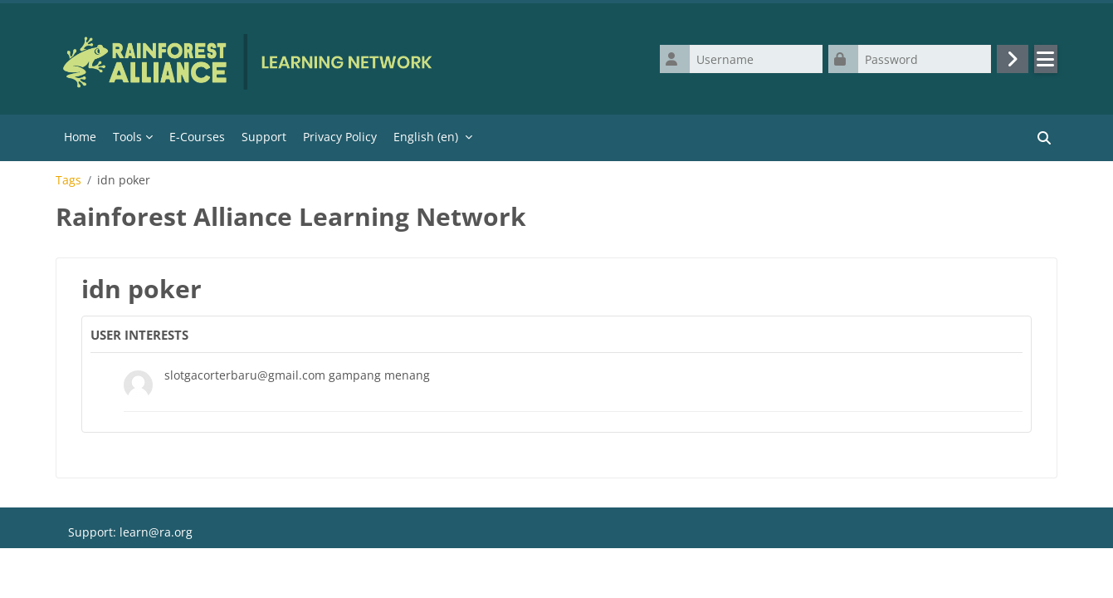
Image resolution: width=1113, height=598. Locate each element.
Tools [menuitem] (127, 137)
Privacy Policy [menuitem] (340, 137)
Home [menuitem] (80, 137)
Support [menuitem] (264, 137)
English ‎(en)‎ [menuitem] (425, 137)
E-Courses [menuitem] (197, 137)
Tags (68, 180)
